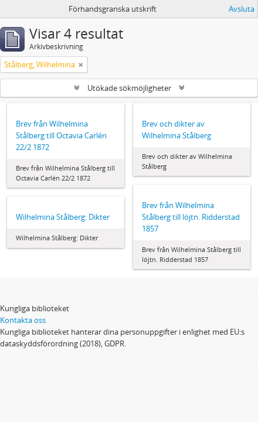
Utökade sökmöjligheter (129, 88)
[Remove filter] (81, 64)
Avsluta (241, 9)
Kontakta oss (23, 320)
